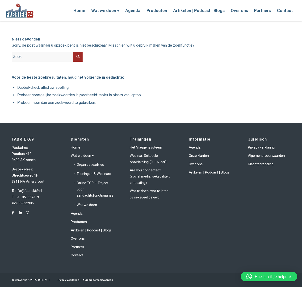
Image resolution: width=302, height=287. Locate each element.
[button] (269, 276)
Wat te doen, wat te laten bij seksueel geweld (149, 194)
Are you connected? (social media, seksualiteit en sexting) (150, 176)
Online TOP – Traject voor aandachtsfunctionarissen (95, 189)
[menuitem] (79, 10)
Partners (77, 247)
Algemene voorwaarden (266, 156)
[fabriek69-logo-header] (20, 10)
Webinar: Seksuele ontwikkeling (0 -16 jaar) (148, 159)
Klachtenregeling (260, 164)
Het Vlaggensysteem (146, 147)
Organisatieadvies (90, 164)
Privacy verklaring (261, 147)
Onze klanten (199, 156)
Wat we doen (81, 156)
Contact (77, 255)
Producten (79, 222)
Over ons (78, 238)
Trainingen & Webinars (94, 174)
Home (75, 147)
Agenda (77, 213)
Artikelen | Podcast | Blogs (91, 230)
